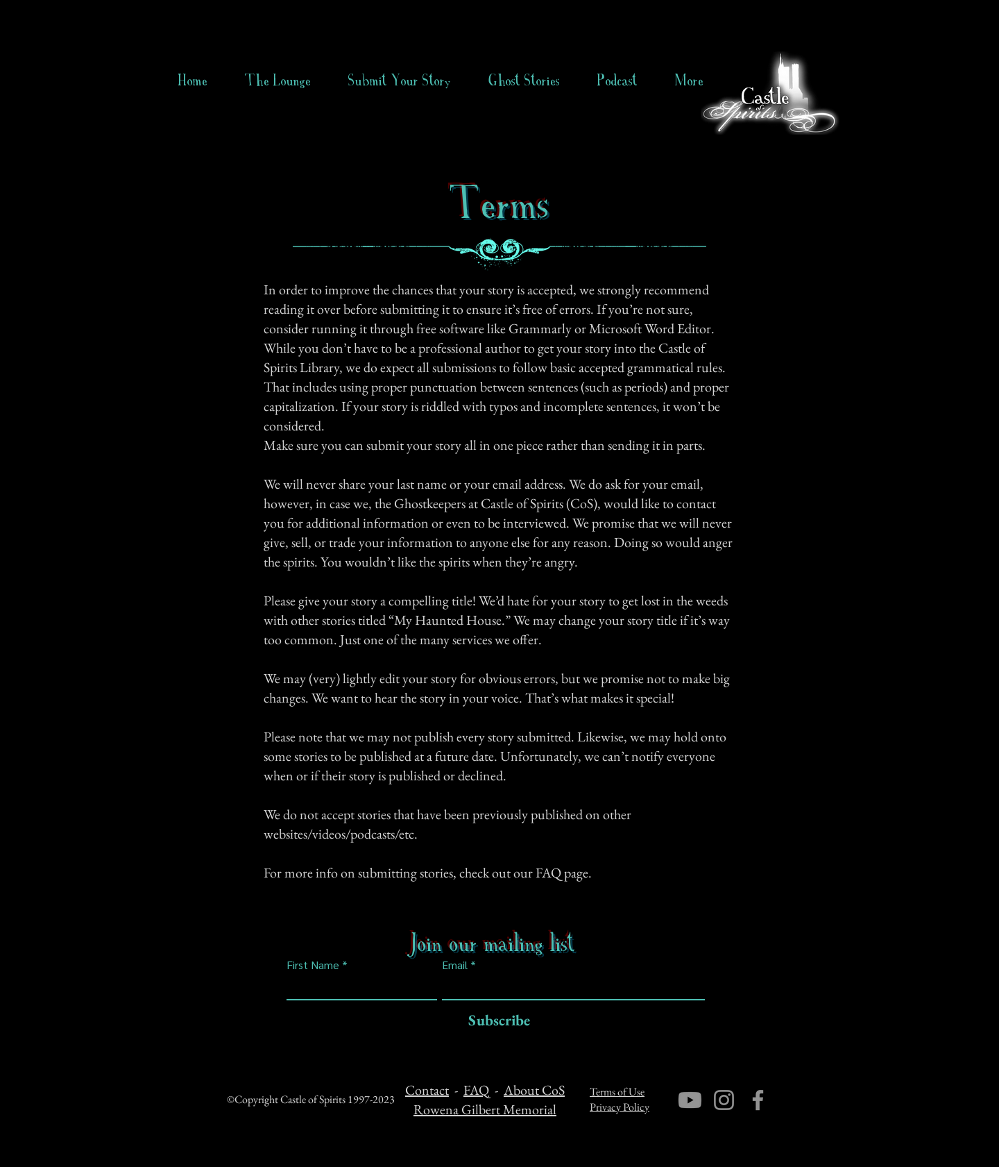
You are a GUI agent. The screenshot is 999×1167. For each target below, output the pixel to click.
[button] (524, 80)
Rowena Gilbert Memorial (484, 1109)
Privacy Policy (619, 1107)
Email (455, 965)
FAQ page (562, 873)
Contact (427, 1090)
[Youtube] (689, 1100)
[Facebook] (757, 1100)
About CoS (534, 1090)
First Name (313, 965)
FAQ (476, 1090)
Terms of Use (617, 1091)
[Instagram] (723, 1100)
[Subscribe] (496, 1021)
